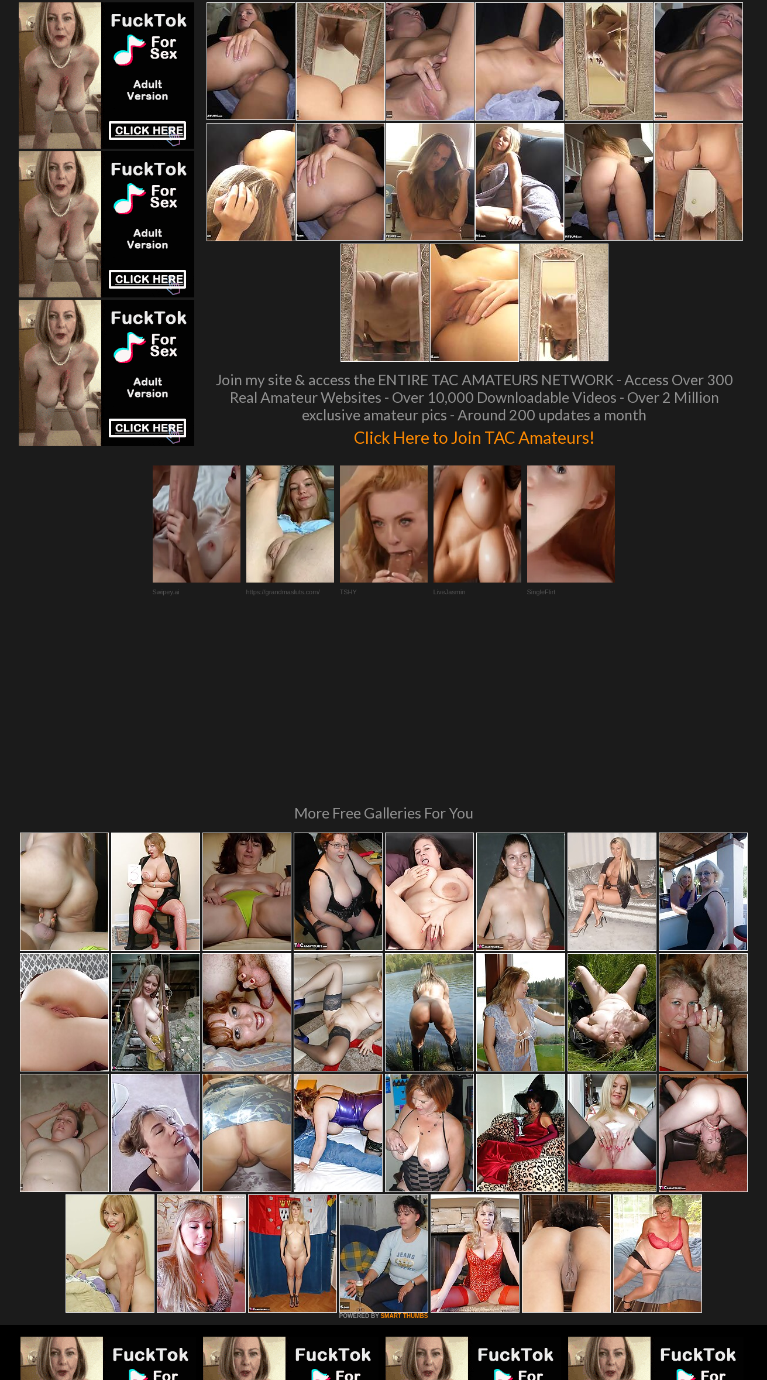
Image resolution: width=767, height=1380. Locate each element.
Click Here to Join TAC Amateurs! (474, 435)
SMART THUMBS (404, 1156)
